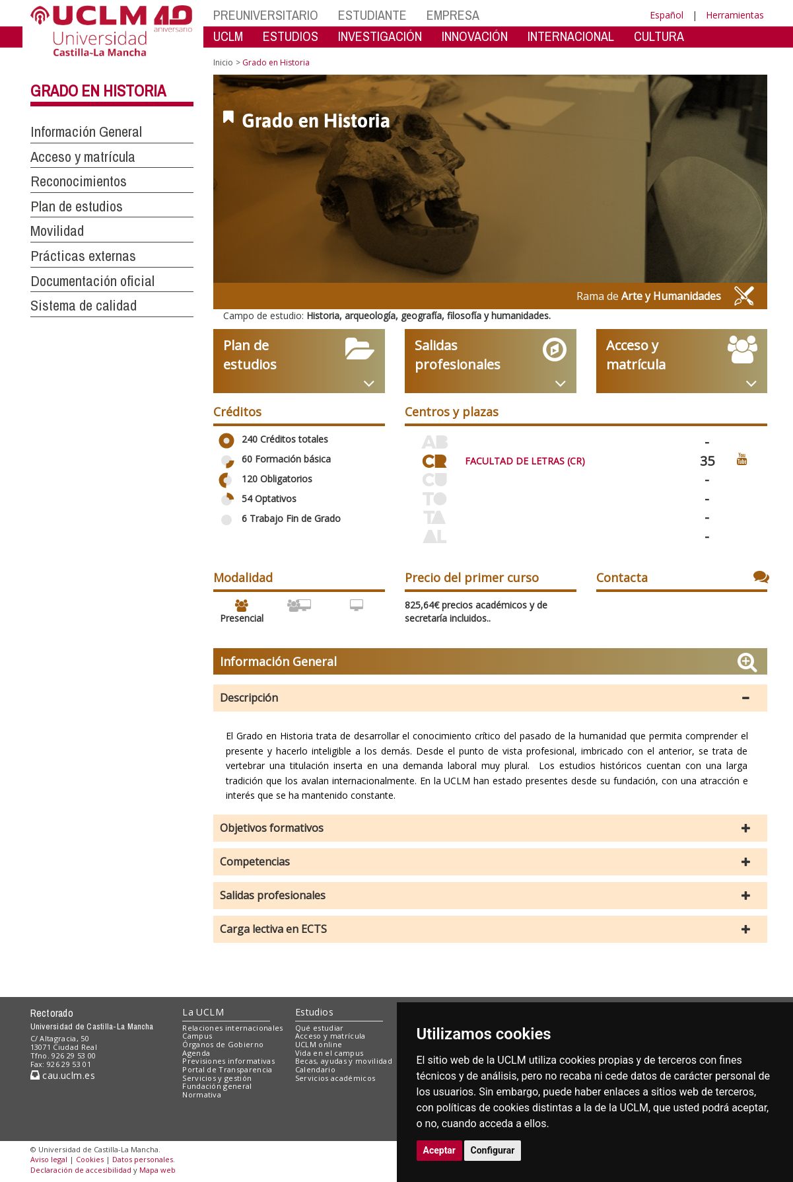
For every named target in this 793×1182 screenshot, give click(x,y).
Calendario (315, 1069)
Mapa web (157, 1170)
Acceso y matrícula (330, 1036)
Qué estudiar (319, 1028)
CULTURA (659, 36)
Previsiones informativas (228, 1061)
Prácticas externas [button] (83, 256)
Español (666, 15)
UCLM (228, 36)
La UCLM (203, 1012)
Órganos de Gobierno (222, 1044)
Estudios (314, 1012)
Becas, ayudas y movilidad (343, 1061)
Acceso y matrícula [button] (82, 156)
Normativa (201, 1094)
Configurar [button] (493, 1150)
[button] (490, 698)
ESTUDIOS (290, 36)
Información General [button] (86, 131)
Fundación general (217, 1086)
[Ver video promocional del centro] (742, 458)
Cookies (90, 1159)
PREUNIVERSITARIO (265, 15)
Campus (197, 1036)
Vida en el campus (329, 1053)
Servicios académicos (335, 1078)
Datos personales (142, 1159)
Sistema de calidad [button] (83, 305)
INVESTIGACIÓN (380, 36)
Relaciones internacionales (232, 1028)
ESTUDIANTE (372, 15)
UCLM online (319, 1044)
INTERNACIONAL (571, 36)
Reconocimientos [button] (78, 181)
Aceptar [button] (439, 1150)
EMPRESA (453, 15)
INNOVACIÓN (475, 36)
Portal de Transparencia (227, 1069)
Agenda (196, 1053)
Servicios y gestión (217, 1078)
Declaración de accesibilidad (80, 1170)
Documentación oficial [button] (92, 281)
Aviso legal (48, 1159)
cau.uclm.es (62, 1075)
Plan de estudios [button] (76, 206)
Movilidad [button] (57, 230)
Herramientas (735, 15)
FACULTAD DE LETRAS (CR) (525, 461)
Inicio (223, 62)
